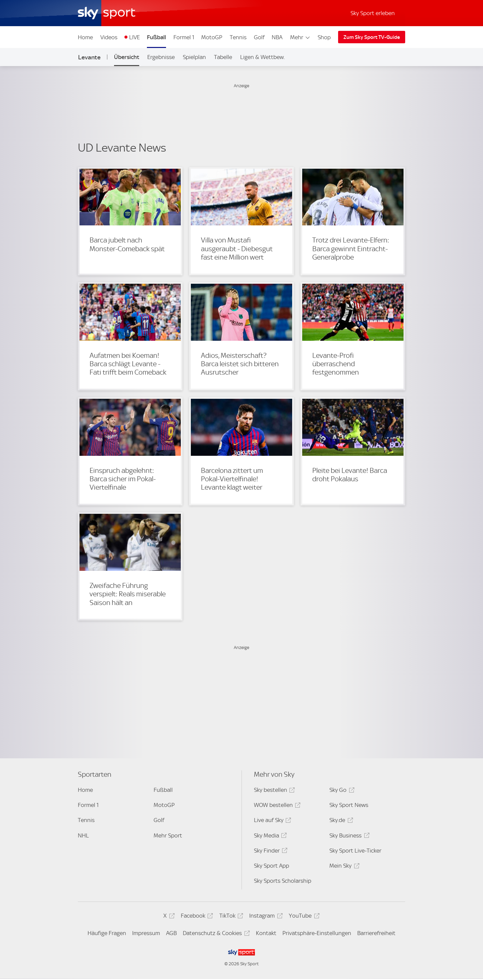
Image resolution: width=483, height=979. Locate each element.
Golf (259, 37)
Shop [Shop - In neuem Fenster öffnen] (324, 37)
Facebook (196, 916)
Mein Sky (343, 866)
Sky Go (340, 791)
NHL (83, 835)
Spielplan (194, 57)
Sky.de (340, 821)
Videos (108, 37)
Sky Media (269, 836)
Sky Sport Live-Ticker (355, 850)
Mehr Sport (168, 835)
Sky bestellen (273, 791)
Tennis (238, 37)
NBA (277, 37)
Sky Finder (269, 851)
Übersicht (126, 57)
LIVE (134, 37)
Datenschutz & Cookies (215, 934)
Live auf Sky (271, 821)
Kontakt (266, 933)
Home (85, 37)
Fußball (156, 37)
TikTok (230, 916)
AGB (171, 933)
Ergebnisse (161, 57)
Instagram (264, 916)
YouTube (303, 916)
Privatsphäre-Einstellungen (316, 933)
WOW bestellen (276, 806)
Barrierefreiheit (376, 933)
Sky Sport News (348, 805)
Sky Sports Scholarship (282, 880)
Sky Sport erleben (373, 13)
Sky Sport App (271, 865)
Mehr (300, 37)
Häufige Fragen (107, 933)
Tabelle (223, 57)
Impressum (146, 933)
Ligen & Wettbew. (262, 57)
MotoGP (211, 37)
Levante (89, 57)
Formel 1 (183, 37)
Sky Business (348, 836)
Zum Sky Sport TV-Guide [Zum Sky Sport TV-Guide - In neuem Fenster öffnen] (371, 37)
